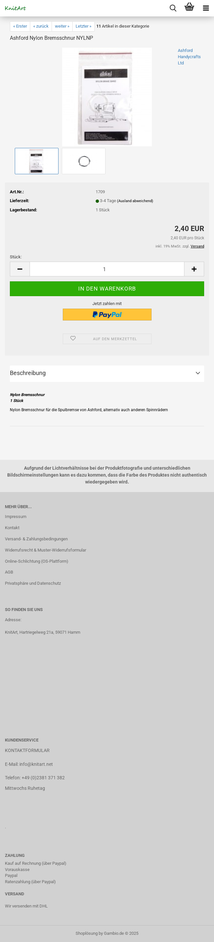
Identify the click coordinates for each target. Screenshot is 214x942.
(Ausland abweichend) (135, 201)
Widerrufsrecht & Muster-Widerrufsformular (45, 550)
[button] (20, 269)
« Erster (20, 26)
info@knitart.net (36, 764)
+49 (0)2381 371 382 (43, 777)
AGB (9, 572)
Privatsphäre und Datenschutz (33, 583)
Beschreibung (28, 372)
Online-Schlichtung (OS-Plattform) (36, 561)
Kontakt (12, 527)
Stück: (16, 256)
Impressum (15, 516)
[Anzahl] (107, 269)
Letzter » (83, 26)
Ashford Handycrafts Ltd (189, 56)
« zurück (41, 26)
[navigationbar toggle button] (206, 8)
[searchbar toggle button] (173, 8)
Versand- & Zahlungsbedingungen (36, 538)
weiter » (62, 26)
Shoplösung (87, 933)
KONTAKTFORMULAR (27, 750)
